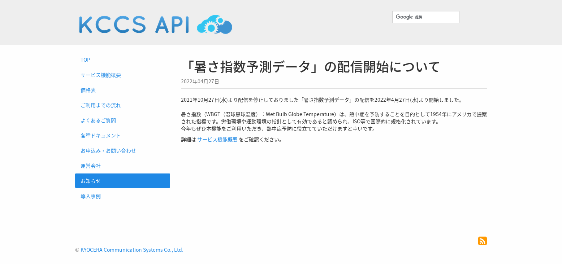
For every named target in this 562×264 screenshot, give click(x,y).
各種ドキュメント (101, 135)
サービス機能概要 (101, 74)
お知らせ (91, 180)
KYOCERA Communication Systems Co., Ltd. (132, 249)
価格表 (88, 89)
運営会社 (91, 165)
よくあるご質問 (98, 120)
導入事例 (91, 195)
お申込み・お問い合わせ (108, 150)
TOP (85, 59)
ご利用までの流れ (101, 105)
